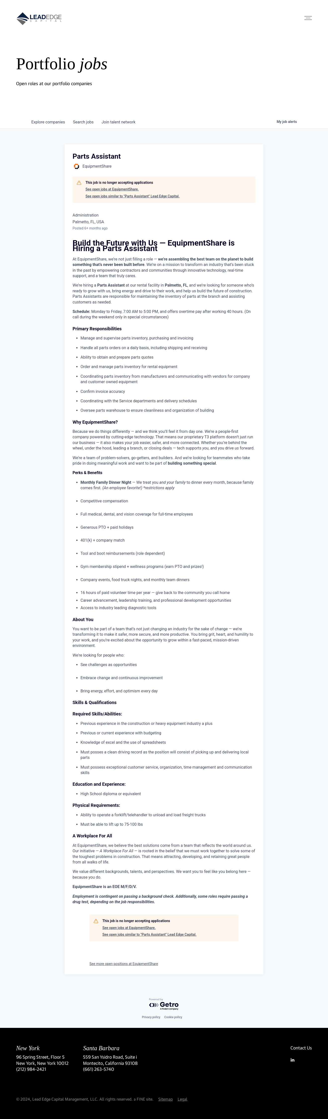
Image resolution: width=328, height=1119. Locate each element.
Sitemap (165, 1099)
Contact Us (301, 1047)
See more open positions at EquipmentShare (123, 964)
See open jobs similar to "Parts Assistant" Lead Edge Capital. (132, 196)
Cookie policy (173, 1017)
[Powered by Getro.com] (164, 1004)
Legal (182, 1099)
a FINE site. (144, 1099)
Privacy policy (151, 1017)
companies (48, 122)
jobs (83, 122)
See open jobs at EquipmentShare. (112, 189)
